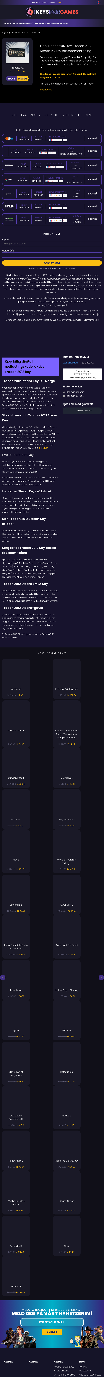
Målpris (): (8, 250)
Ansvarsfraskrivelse (90, 1353)
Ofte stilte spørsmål (64, 1353)
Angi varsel (52, 262)
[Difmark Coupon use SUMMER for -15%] (52, 327)
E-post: (5, 239)
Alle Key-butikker (60, 23)
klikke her (43, 426)
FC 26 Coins (40, 23)
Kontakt (83, 1345)
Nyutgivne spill (61, 1349)
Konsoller (28, 23)
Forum (49, 23)
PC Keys (8, 23)
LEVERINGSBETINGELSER (90, 1357)
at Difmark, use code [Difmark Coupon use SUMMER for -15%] (47, 2)
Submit (52, 1310)
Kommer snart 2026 (64, 1345)
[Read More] (69, 90)
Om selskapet (85, 1349)
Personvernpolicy (88, 1361)
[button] (2, 956)
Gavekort (17, 23)
